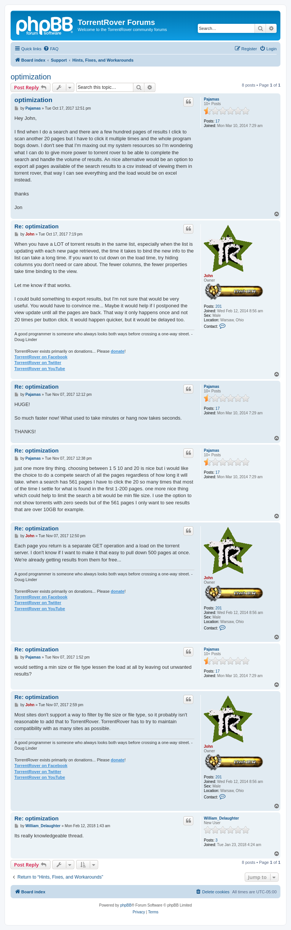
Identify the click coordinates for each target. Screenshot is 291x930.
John (208, 276)
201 (219, 306)
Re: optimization (36, 226)
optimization (31, 77)
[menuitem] (50, 48)
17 (218, 121)
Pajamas (211, 99)
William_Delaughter (221, 818)
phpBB (125, 905)
